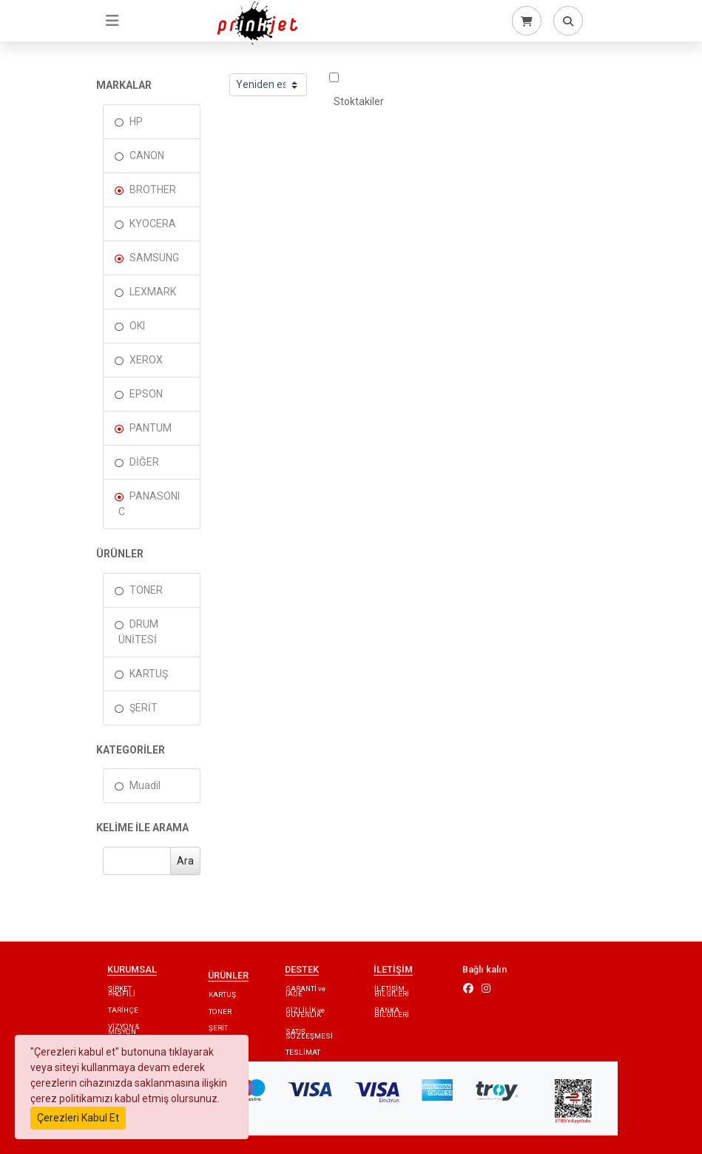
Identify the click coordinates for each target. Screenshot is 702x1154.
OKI (137, 326)
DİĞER (144, 462)
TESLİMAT (303, 1052)
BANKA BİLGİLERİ (391, 1012)
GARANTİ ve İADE (305, 990)
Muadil (145, 785)
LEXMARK (152, 292)
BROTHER (152, 189)
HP (136, 121)
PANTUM (150, 428)
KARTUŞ (148, 674)
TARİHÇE (123, 1010)
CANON (146, 155)
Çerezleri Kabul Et (78, 1118)
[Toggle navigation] (112, 21)
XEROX (146, 360)
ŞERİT (143, 708)
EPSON (146, 394)
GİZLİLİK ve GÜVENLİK (305, 1012)
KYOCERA (152, 223)
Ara (185, 861)
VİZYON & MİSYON (123, 1028)
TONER (146, 590)
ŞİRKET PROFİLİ (121, 990)
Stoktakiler (356, 90)
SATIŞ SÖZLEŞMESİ (309, 1033)
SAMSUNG (154, 258)
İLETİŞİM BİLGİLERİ (391, 990)
